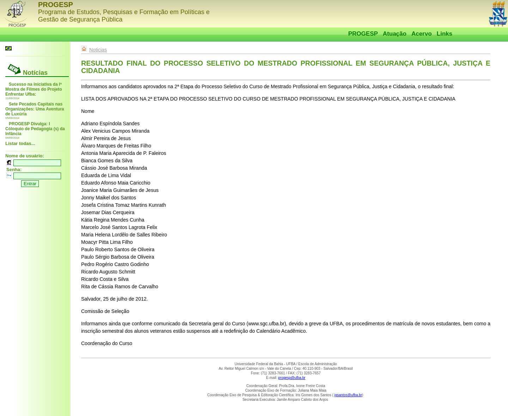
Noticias (98, 50)
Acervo (421, 33)
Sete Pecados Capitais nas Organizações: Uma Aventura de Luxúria (34, 109)
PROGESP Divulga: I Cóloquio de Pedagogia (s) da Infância (35, 128)
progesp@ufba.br (291, 378)
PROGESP (363, 33)
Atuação (394, 33)
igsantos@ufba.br (348, 395)
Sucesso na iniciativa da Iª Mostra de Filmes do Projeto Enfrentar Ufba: (33, 89)
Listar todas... (20, 143)
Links (444, 33)
